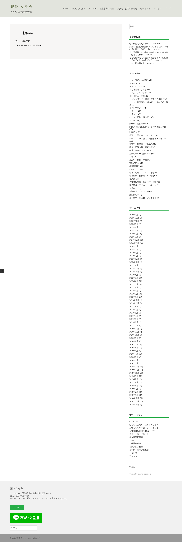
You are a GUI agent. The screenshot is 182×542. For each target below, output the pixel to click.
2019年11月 (134, 370)
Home (65, 8)
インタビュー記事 (137, 96)
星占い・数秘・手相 (138, 160)
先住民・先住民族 (137, 124)
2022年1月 (133, 297)
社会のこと (134, 169)
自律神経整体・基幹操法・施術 (143, 182)
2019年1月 (133, 395)
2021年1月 (133, 325)
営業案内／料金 (106, 8)
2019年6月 (133, 382)
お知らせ (133, 83)
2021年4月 (133, 316)
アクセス (157, 8)
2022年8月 (133, 275)
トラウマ (133, 114)
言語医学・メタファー (139, 191)
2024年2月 (133, 256)
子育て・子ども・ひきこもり (142, 135)
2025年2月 (133, 234)
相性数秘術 (134, 166)
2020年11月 (134, 332)
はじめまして (135, 421)
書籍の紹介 (134, 163)
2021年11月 (134, 303)
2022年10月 (134, 272)
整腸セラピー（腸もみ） (140, 154)
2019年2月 (133, 392)
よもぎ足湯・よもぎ (138, 90)
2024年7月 (133, 250)
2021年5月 (133, 313)
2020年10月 (134, 335)
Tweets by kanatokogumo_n (140, 474)
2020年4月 (133, 354)
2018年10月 (134, 405)
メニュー (92, 8)
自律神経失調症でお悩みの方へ (143, 431)
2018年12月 (134, 398)
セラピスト (145, 8)
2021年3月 (133, 319)
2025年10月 (134, 221)
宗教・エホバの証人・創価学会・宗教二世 (147, 139)
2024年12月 (134, 240)
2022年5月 (133, 284)
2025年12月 (134, 218)
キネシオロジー (136, 108)
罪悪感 (132, 179)
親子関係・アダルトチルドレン (143, 185)
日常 (131, 157)
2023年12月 (134, 259)
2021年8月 (133, 306)
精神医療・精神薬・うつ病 (141, 176)
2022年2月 (133, 294)
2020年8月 (133, 341)
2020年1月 (133, 363)
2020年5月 (133, 351)
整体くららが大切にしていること (143, 428)
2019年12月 (134, 367)
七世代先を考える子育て (140, 44)
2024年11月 (134, 243)
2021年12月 (134, 300)
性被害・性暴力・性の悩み (141, 144)
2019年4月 (133, 389)
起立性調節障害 (136, 437)
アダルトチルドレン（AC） (141, 93)
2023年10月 (134, 262)
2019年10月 (134, 373)
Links (131, 440)
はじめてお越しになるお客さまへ (143, 425)
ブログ (167, 8)
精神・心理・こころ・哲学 (141, 173)
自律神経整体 (135, 443)
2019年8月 (133, 379)
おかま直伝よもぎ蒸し (139, 80)
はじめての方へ (78, 8)
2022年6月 (133, 281)
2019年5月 (133, 386)
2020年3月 (133, 357)
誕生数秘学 (134, 195)
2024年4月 (133, 253)
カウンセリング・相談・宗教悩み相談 (145, 99)
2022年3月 (133, 291)
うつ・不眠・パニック (139, 434)
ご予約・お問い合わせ (127, 8)
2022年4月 (133, 287)
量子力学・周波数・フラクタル (143, 198)
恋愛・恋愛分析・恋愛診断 (141, 147)
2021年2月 (133, 322)
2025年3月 (133, 230)
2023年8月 (133, 265)
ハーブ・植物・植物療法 (140, 117)
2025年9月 (133, 224)
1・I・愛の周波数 (137, 63)
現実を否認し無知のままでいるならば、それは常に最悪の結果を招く (148, 48)
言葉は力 (133, 188)
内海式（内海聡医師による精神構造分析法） (148, 127)
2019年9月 (133, 376)
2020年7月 (133, 344)
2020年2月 (133, 360)
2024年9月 (133, 246)
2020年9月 (133, 338)
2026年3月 (133, 215)
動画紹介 (133, 132)
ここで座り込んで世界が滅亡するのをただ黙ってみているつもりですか (148, 59)
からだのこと (135, 86)
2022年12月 (134, 269)
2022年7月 (133, 278)
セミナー (133, 111)
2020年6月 (133, 348)
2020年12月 (134, 329)
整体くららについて (138, 150)
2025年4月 (133, 227)
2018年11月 (134, 401)
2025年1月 (133, 237)
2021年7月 (133, 310)
